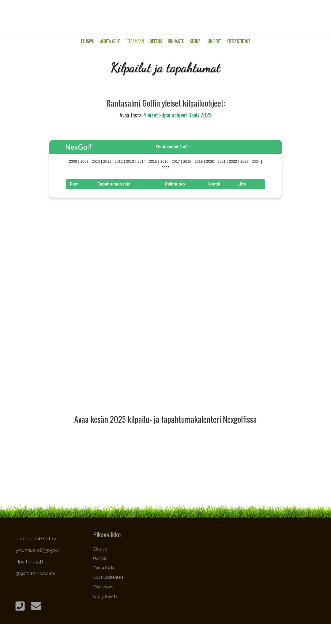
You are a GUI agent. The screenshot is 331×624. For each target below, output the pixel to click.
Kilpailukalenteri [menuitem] (108, 577)
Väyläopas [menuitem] (103, 586)
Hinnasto (176, 41)
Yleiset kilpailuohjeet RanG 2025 (178, 115)
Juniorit (213, 41)
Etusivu (87, 41)
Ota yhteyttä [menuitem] (105, 596)
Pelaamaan (134, 41)
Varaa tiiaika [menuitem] (104, 568)
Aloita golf (110, 41)
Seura (195, 41)
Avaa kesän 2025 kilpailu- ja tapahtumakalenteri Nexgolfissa (165, 419)
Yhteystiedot (238, 41)
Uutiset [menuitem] (100, 558)
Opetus (156, 41)
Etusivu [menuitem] (100, 549)
